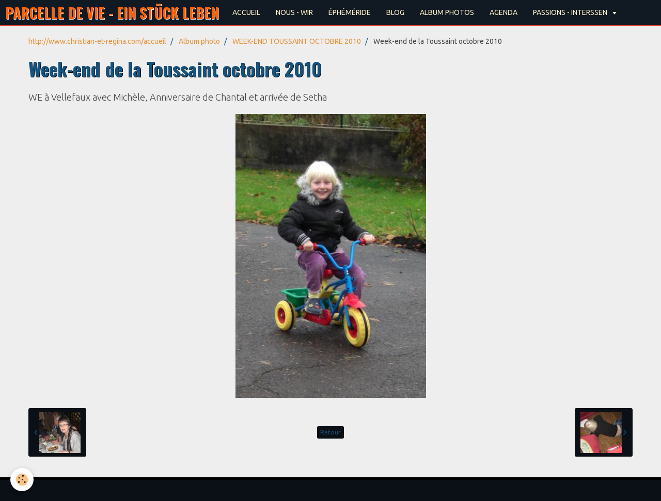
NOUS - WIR (294, 12)
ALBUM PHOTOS (447, 12)
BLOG (395, 12)
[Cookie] (22, 479)
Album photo (199, 41)
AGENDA (503, 12)
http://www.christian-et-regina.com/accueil (97, 41)
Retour (330, 432)
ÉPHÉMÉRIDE (349, 12)
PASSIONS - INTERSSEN (571, 12)
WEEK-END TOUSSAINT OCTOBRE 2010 (296, 41)
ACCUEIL (246, 12)
